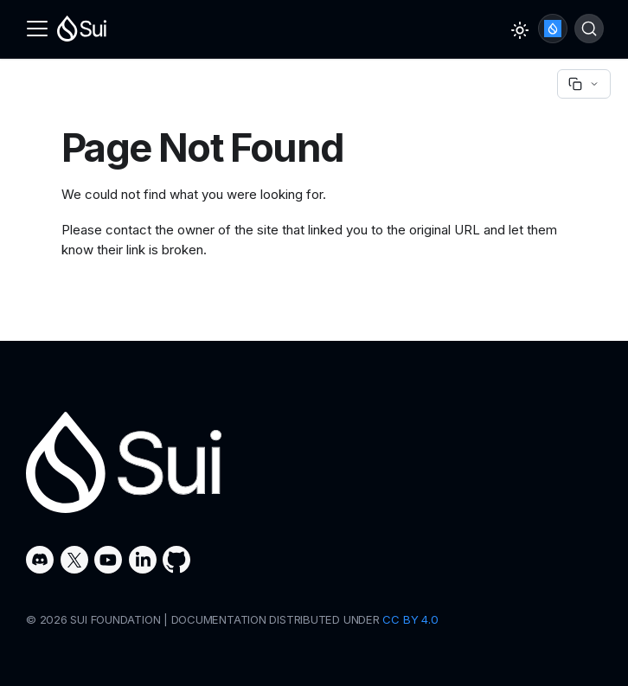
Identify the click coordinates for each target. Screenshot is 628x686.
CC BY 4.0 (410, 619)
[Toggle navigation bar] (37, 29)
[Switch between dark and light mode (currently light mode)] (520, 30)
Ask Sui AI (552, 28)
